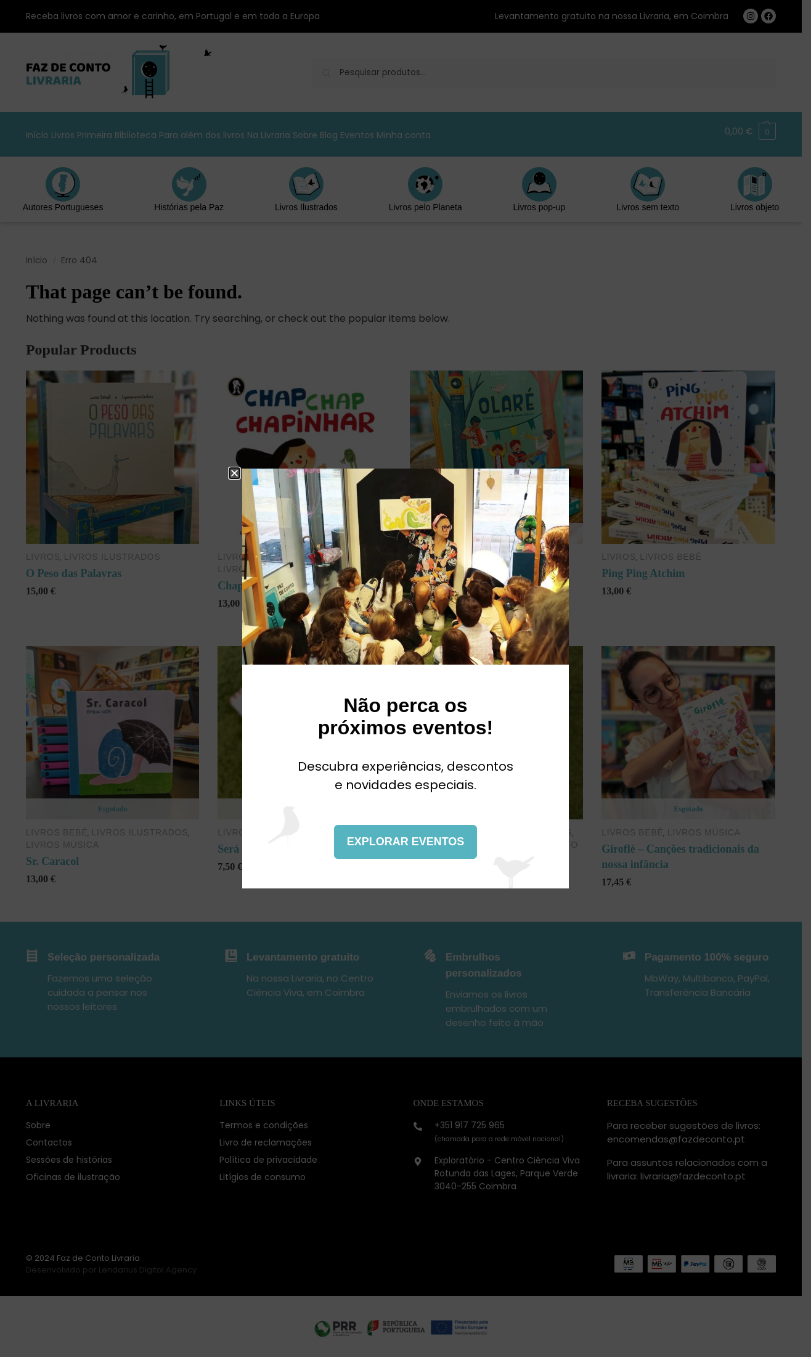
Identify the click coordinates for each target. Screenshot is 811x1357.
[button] (234, 473)
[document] (405, 678)
